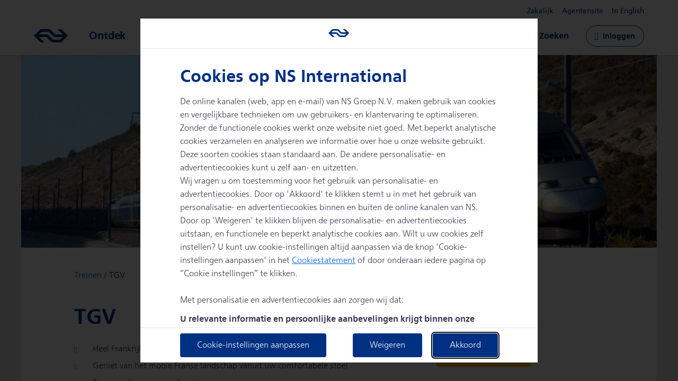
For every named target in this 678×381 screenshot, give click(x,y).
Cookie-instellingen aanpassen (253, 345)
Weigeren (387, 345)
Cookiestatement (323, 261)
